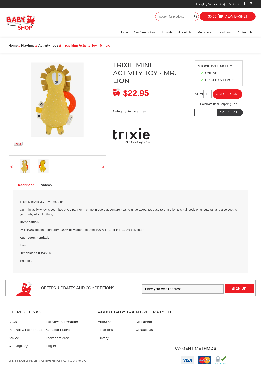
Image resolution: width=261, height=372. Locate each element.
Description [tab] (26, 185)
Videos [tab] (46, 185)
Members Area (57, 338)
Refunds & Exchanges (25, 330)
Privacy (103, 338)
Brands (167, 32)
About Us (185, 32)
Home (123, 32)
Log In (51, 346)
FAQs (13, 322)
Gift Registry (18, 346)
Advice (14, 338)
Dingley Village (218, 4)
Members (204, 32)
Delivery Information (62, 322)
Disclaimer (144, 322)
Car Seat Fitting (145, 32)
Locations (224, 32)
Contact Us (244, 32)
